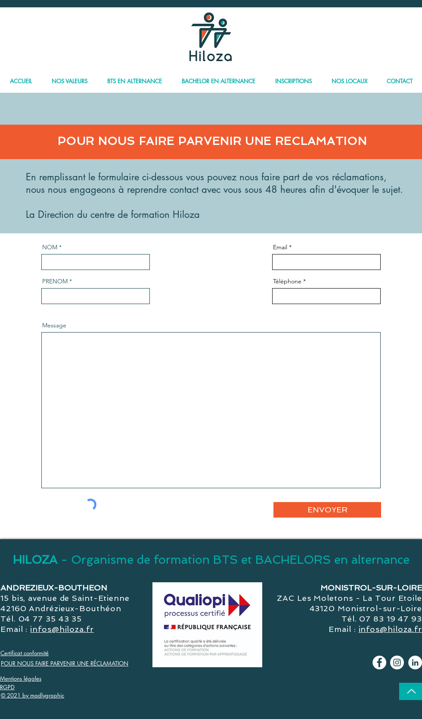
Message (54, 325)
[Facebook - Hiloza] (379, 662)
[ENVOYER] (327, 510)
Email (280, 247)
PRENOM (55, 281)
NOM (49, 247)
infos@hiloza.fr (62, 629)
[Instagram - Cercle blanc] (397, 662)
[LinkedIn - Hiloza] (415, 662)
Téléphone (287, 281)
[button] (218, 77)
